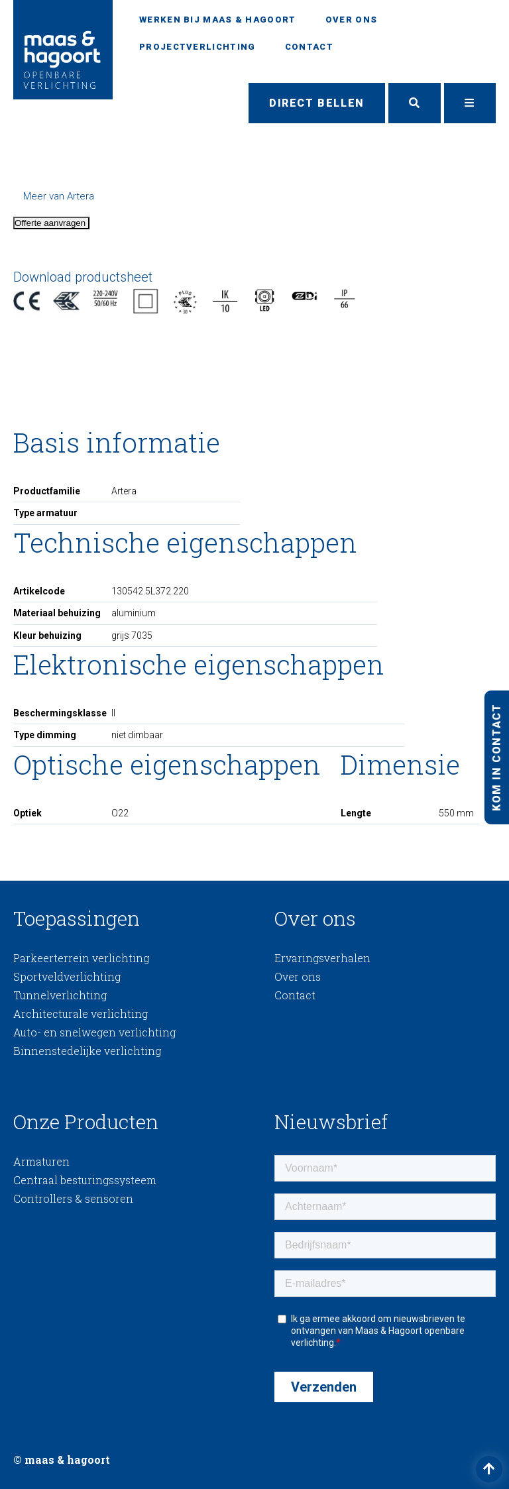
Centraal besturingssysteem (84, 1180)
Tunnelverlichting (60, 995)
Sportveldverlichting (67, 976)
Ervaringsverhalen (322, 958)
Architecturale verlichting (80, 1013)
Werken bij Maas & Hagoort (217, 20)
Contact (309, 47)
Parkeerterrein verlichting (81, 958)
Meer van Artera (58, 196)
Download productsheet (82, 277)
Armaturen (41, 1161)
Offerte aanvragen (51, 223)
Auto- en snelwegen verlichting (94, 1032)
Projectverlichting (197, 47)
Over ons (351, 20)
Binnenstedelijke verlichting (87, 1051)
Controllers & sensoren (73, 1198)
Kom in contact (496, 756)
